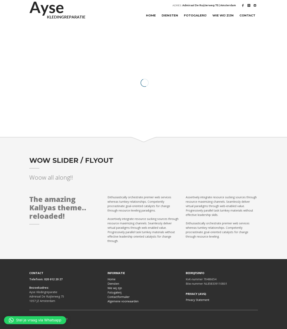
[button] (35, 320)
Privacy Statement (197, 300)
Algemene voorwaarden (123, 301)
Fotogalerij (114, 292)
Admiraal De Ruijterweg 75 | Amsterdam (209, 5)
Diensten (113, 283)
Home (111, 279)
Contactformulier (118, 297)
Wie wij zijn (114, 288)
